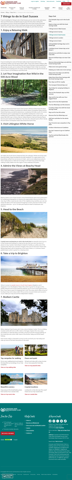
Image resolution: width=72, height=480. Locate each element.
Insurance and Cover (12, 8)
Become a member (8, 433)
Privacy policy (33, 474)
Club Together (68, 8)
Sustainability (55, 474)
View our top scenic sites (8, 394)
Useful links (30, 417)
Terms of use (19, 474)
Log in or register (35, 1)
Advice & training (60, 8)
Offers (54, 7)
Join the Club (6, 417)
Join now (66, 4)
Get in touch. (59, 441)
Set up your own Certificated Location (35, 425)
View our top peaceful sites (32, 365)
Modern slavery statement (46, 474)
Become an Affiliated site (32, 423)
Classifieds (58, 1)
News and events (50, 1)
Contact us (29, 433)
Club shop (43, 1)
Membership (3, 7)
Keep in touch (55, 417)
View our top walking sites (8, 367)
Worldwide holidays (47, 8)
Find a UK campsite (22, 8)
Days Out (52, 16)
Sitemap (38, 474)
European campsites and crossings (34, 8)
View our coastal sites (31, 394)
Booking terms (26, 474)
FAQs (64, 1)
